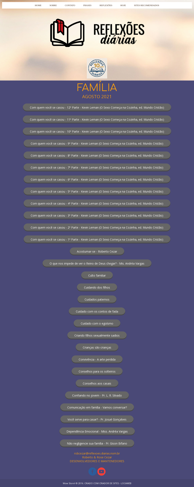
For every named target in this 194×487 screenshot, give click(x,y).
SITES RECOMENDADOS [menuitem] (146, 5)
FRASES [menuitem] (87, 5)
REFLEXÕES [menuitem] (106, 5)
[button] (97, 107)
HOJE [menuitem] (123, 5)
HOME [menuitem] (38, 5)
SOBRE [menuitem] (53, 5)
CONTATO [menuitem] (70, 5)
